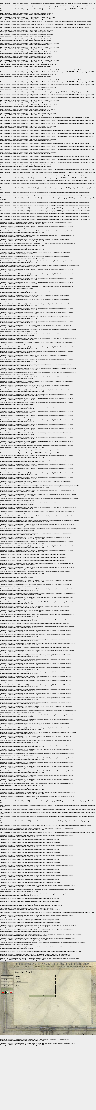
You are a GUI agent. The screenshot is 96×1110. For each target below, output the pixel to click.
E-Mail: (18, 979)
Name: (18, 976)
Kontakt (24, 969)
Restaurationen (7, 983)
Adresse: (18, 981)
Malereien (7, 986)
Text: (17, 986)
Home (7, 976)
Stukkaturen (7, 980)
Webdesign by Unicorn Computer (85, 1034)
